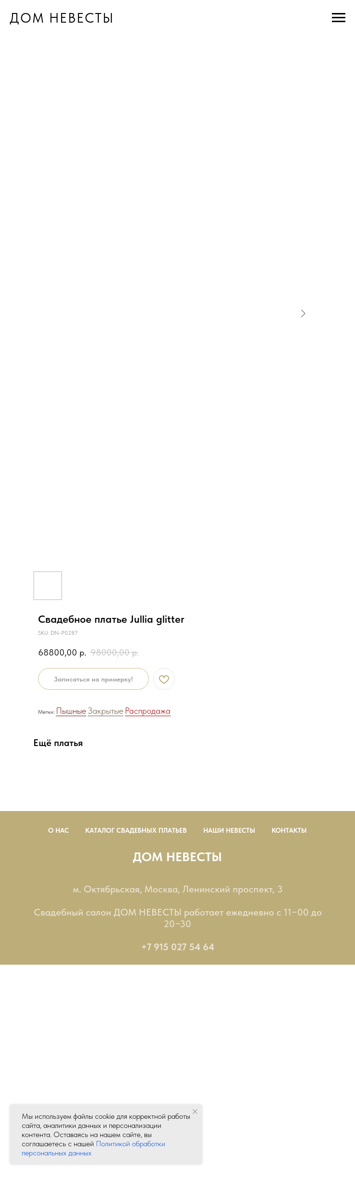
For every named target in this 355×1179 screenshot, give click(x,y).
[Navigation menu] (338, 18)
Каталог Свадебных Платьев (136, 830)
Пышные (71, 711)
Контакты (289, 830)
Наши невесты (229, 830)
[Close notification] (195, 1111)
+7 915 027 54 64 (177, 947)
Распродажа (148, 711)
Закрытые (105, 711)
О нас (58, 830)
